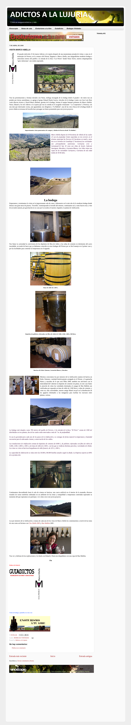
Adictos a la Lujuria (21, 640)
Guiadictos (59, 28)
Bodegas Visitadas (74, 28)
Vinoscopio (13, 28)
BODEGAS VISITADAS (21, 638)
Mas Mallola (46, 523)
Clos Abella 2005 (34, 523)
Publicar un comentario (19, 648)
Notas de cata (26, 28)
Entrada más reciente (18, 656)
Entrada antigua (85, 656)
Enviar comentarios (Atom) (26, 661)
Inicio (52, 656)
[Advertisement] (26, 690)
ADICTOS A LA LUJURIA (49, 15)
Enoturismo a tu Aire (43, 28)
